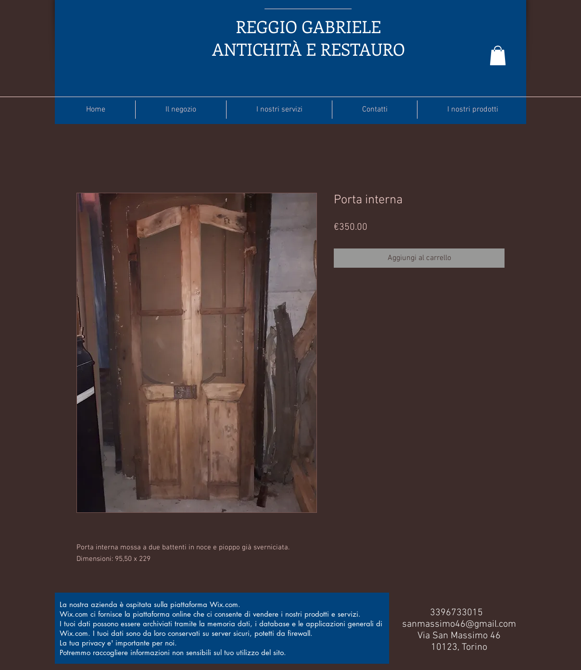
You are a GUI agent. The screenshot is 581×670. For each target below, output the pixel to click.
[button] (498, 55)
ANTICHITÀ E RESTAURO (308, 48)
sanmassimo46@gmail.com (459, 624)
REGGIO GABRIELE (308, 26)
